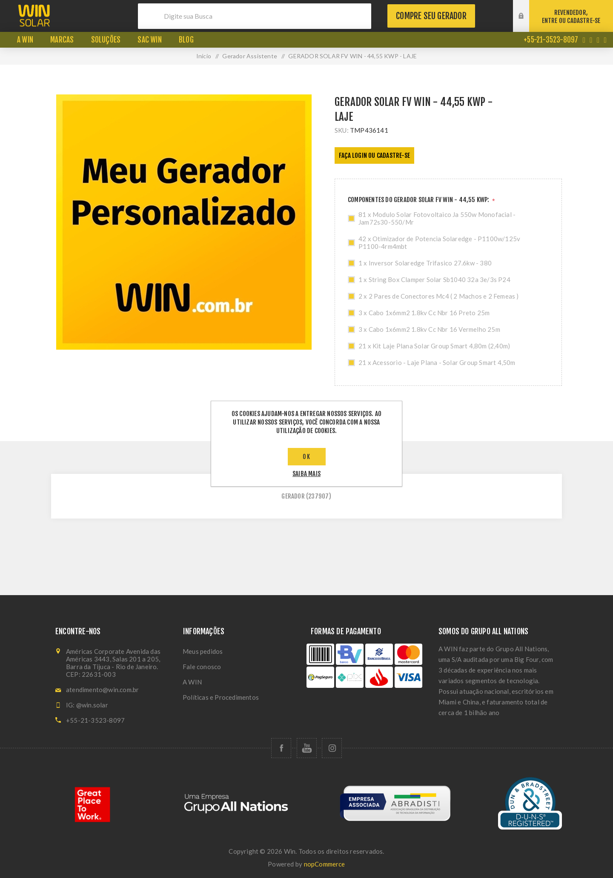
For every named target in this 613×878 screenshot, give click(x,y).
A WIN (192, 682)
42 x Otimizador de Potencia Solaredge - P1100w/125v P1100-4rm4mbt (439, 242)
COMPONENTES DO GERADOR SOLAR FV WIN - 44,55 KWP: (419, 200)
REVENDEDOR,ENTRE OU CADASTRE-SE (571, 17)
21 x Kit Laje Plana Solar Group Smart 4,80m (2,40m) (434, 346)
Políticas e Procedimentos (221, 697)
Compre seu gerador (431, 16)
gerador (292, 496)
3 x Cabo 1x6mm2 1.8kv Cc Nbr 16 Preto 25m (424, 312)
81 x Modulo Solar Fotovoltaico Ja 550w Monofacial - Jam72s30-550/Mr (437, 218)
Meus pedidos (203, 651)
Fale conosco (202, 666)
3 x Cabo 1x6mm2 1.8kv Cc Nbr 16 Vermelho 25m (429, 329)
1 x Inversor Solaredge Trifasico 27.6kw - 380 (425, 263)
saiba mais (306, 474)
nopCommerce (324, 864)
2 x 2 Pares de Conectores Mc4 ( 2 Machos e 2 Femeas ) (438, 296)
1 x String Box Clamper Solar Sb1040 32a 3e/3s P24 (434, 279)
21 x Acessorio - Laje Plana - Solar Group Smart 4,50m (437, 362)
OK (307, 456)
